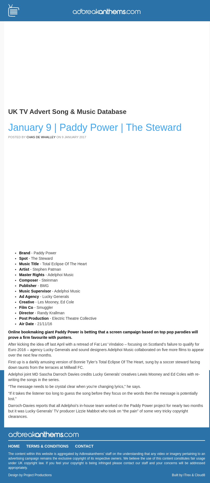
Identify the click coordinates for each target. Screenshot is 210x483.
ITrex (187, 475)
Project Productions (38, 475)
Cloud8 (200, 475)
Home (14, 446)
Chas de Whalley (41, 137)
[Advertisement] (106, 63)
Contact (84, 446)
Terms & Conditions (47, 446)
